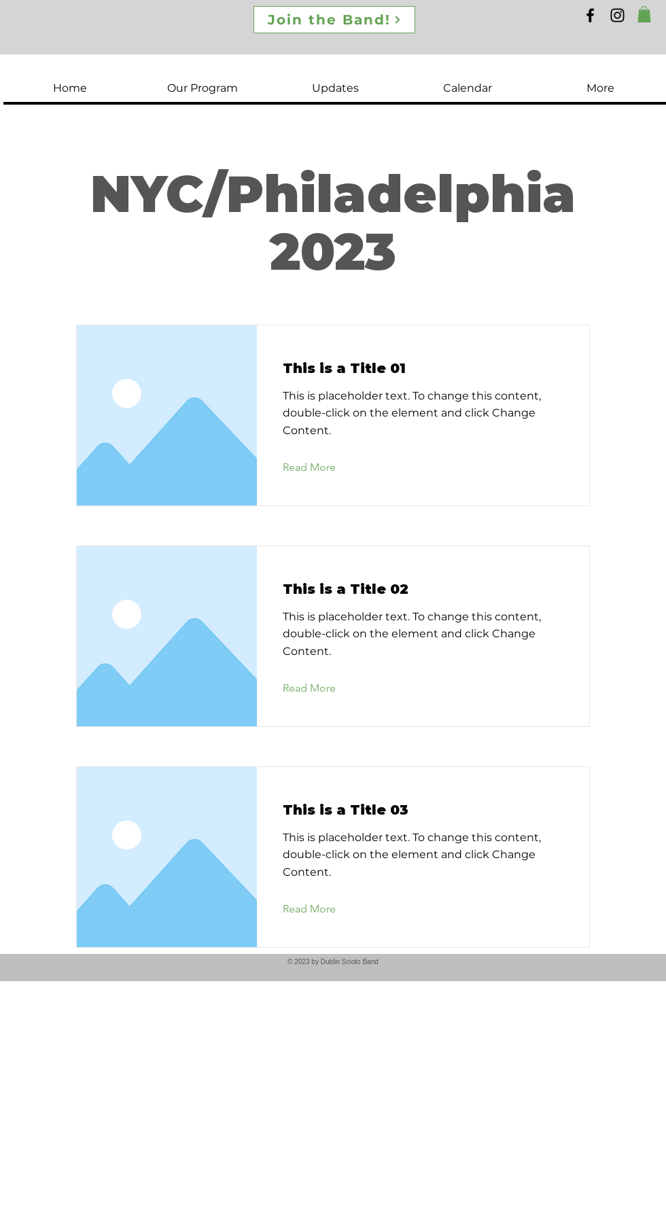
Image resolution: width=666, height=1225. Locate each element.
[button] (644, 14)
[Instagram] (617, 15)
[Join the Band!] (334, 19)
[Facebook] (590, 15)
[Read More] (320, 468)
